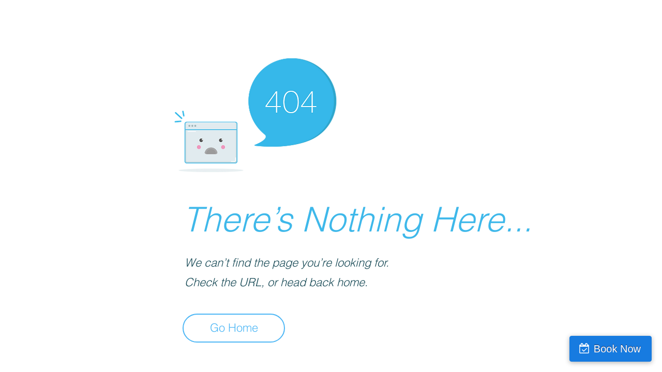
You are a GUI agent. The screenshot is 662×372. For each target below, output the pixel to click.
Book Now (617, 348)
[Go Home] (234, 328)
